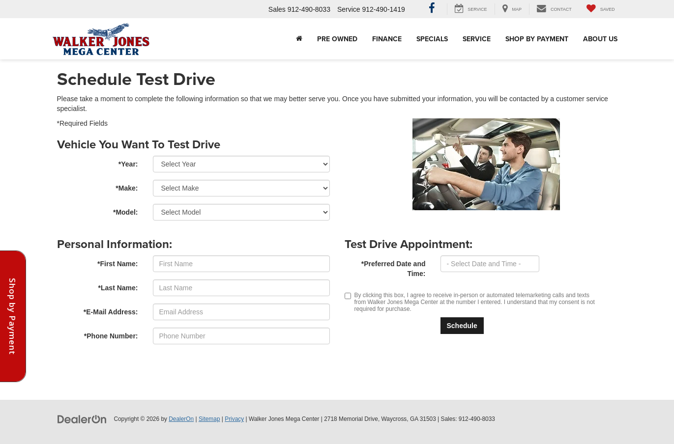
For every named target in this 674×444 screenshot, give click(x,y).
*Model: (125, 212)
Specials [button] (432, 39)
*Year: (128, 164)
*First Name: (117, 264)
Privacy (234, 419)
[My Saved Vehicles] (600, 9)
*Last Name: (118, 288)
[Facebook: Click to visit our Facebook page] (432, 9)
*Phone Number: (111, 336)
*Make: (127, 188)
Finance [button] (387, 39)
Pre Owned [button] (337, 39)
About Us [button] (600, 39)
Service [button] (477, 39)
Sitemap (209, 419)
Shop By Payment (536, 39)
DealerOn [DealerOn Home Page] (181, 419)
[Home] (299, 38)
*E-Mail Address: (111, 312)
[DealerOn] (82, 418)
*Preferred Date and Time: (393, 269)
